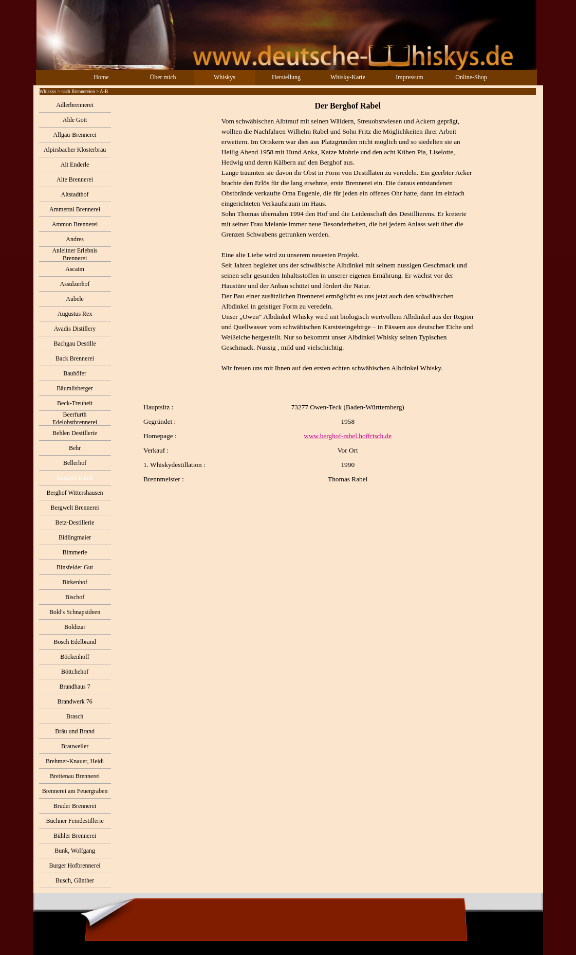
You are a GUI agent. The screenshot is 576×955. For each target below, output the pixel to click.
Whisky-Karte (347, 77)
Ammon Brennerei (75, 224)
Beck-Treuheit (74, 403)
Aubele (75, 298)
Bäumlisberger (74, 388)
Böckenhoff (74, 656)
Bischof (74, 597)
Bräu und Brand (75, 731)
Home (101, 77)
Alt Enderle (75, 164)
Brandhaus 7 (74, 686)
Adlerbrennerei (75, 105)
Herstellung (286, 77)
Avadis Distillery (75, 328)
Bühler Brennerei (74, 835)
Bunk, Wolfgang (74, 850)
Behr (75, 448)
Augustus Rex (75, 313)
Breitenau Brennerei (75, 776)
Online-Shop (471, 77)
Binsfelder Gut (75, 567)
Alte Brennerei (75, 179)
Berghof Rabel (75, 477)
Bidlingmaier (75, 537)
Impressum (409, 77)
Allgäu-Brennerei (75, 134)
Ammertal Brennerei (74, 209)
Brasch (74, 716)
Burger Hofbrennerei (75, 865)
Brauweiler (74, 746)
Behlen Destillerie (74, 433)
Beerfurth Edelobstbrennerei (74, 418)
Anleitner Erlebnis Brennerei (74, 254)
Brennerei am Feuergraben (75, 791)
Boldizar (74, 626)
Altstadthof (75, 194)
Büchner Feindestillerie (74, 820)
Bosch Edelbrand (74, 641)
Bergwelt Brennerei (75, 507)
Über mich (163, 77)
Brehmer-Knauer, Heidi (75, 761)
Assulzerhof (75, 283)
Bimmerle (75, 552)
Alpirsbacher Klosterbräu (75, 149)
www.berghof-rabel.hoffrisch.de (348, 436)
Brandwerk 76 (74, 701)
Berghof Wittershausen (75, 492)
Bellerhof (74, 462)
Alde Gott (75, 119)
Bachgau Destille (74, 343)
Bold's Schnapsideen (74, 612)
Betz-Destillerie (75, 522)
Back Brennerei (74, 358)
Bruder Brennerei (75, 805)
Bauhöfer (74, 373)
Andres (75, 239)
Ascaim (74, 269)
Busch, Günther (74, 880)
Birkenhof (74, 582)
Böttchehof (74, 671)
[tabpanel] (326, 292)
